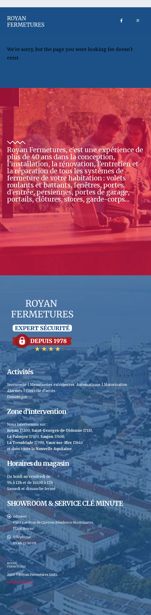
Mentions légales (20, 582)
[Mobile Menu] (137, 21)
